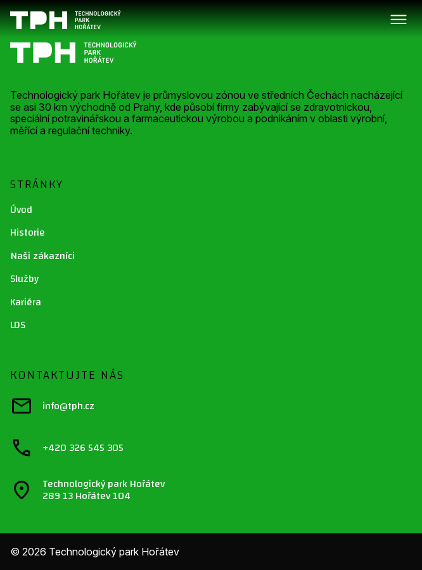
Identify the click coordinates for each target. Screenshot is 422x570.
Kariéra (25, 302)
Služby (24, 278)
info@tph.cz (52, 406)
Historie (27, 232)
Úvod (21, 209)
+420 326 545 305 (67, 447)
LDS (17, 325)
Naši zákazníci (42, 256)
